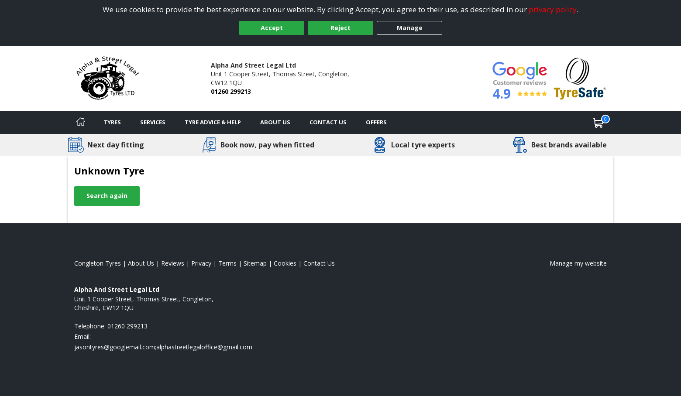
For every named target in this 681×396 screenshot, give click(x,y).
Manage (410, 28)
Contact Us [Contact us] (328, 122)
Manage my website (578, 263)
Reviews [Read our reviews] (172, 263)
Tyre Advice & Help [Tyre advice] (213, 122)
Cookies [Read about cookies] (285, 263)
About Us (275, 122)
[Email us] (163, 347)
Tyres (112, 122)
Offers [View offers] (376, 122)
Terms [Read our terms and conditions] (227, 263)
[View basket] (598, 122)
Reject (340, 28)
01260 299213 (231, 91)
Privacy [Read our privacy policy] (201, 263)
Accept (272, 28)
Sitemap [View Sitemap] (255, 263)
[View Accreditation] (580, 78)
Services (152, 122)
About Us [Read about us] (141, 263)
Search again (106, 195)
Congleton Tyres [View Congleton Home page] (97, 263)
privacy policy (553, 9)
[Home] (81, 122)
